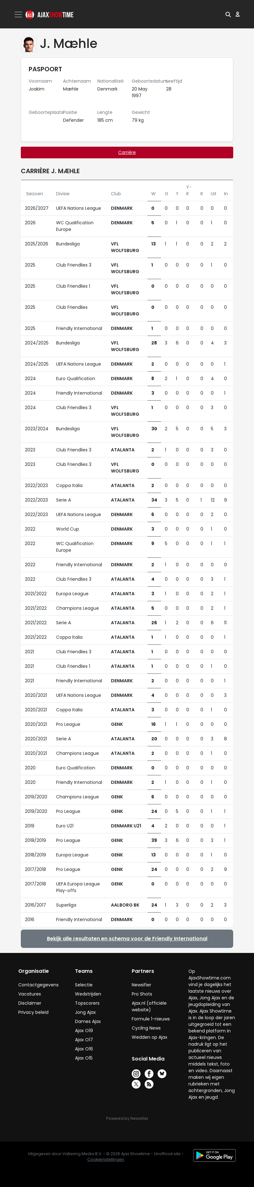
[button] (228, 14)
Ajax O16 (84, 1049)
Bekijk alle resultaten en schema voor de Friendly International (127, 938)
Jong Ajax (85, 1012)
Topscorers (87, 1003)
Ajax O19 (84, 1030)
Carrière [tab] (127, 152)
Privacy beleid (33, 1012)
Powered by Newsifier (127, 1118)
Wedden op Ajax (149, 1037)
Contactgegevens (38, 985)
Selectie (84, 985)
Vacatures (29, 994)
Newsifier (141, 985)
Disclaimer (29, 1003)
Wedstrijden (88, 994)
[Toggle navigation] (19, 15)
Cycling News (146, 1028)
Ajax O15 (84, 1058)
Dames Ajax (88, 1021)
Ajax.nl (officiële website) (149, 1006)
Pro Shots (142, 994)
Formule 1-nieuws (151, 1019)
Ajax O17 (84, 1040)
